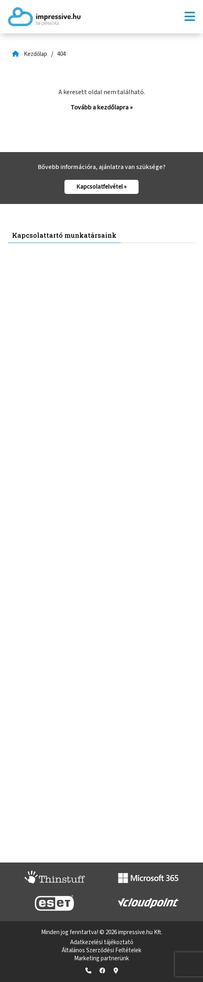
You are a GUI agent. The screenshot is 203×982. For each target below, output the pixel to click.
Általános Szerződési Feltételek (101, 950)
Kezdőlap (35, 54)
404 (61, 54)
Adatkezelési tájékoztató (101, 942)
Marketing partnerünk (101, 958)
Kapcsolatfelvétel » (101, 187)
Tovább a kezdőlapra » (101, 107)
